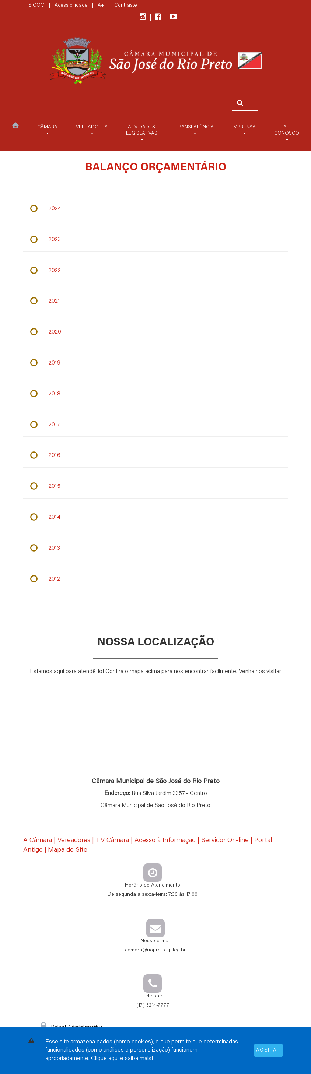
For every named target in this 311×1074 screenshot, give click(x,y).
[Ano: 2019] (155, 363)
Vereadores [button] (92, 129)
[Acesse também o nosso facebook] (162, 18)
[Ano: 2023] (155, 240)
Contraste (125, 5)
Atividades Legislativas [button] (141, 133)
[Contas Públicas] (155, 61)
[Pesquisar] (238, 103)
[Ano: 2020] (155, 332)
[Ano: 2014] (155, 518)
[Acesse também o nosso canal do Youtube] (173, 18)
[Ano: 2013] (155, 548)
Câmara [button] (47, 129)
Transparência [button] (195, 129)
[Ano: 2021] (155, 301)
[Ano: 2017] (155, 425)
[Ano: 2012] (155, 579)
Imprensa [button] (244, 129)
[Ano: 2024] (155, 209)
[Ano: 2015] (155, 487)
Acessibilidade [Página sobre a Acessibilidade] (71, 5)
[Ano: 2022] (155, 271)
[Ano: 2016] (155, 456)
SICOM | (40, 5)
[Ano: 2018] (155, 394)
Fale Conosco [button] (286, 133)
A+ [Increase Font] (101, 5)
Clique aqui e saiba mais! (122, 1058)
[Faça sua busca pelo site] (242, 91)
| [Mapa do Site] (66, 850)
